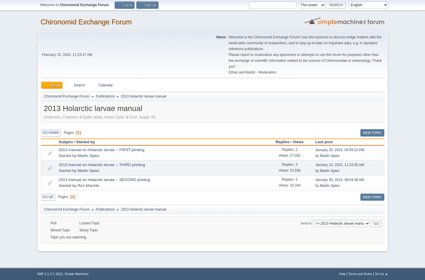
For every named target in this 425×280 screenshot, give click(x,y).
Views (298, 142)
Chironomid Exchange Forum (86, 22)
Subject (66, 142)
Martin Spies (88, 155)
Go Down (51, 132)
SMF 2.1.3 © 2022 (50, 274)
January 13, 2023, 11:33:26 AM (339, 165)
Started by (88, 142)
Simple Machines (77, 274)
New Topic (372, 132)
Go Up (48, 197)
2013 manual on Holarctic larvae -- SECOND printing (104, 179)
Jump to (306, 223)
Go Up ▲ (381, 274)
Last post (324, 142)
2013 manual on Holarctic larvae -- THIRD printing (102, 165)
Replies (282, 142)
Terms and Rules (360, 274)
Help (342, 274)
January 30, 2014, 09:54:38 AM (339, 180)
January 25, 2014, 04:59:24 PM (339, 150)
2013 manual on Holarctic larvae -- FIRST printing (101, 150)
